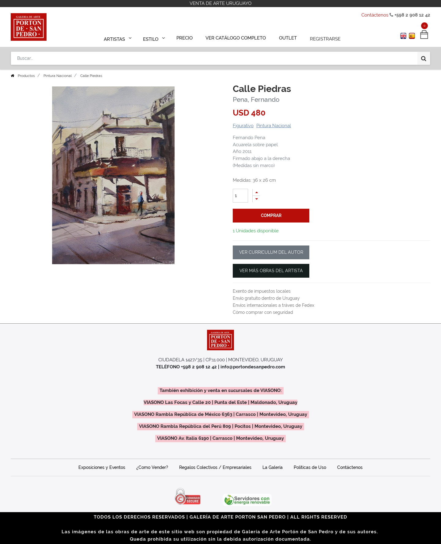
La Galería (272, 467)
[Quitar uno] (256, 199)
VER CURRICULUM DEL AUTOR (271, 252)
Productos (26, 76)
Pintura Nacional (57, 76)
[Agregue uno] (256, 192)
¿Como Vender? (152, 467)
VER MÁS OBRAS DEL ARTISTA (271, 270)
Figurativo (243, 125)
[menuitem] (187, 37)
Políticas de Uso (310, 467)
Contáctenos (374, 15)
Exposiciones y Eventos (101, 467)
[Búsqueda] (423, 55)
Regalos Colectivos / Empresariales (215, 467)
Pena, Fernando (256, 99)
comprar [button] (271, 215)
